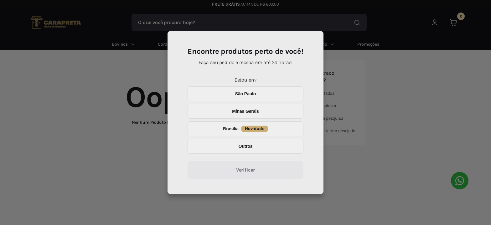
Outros (245, 146)
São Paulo (245, 93)
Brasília (245, 129)
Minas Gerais (245, 111)
